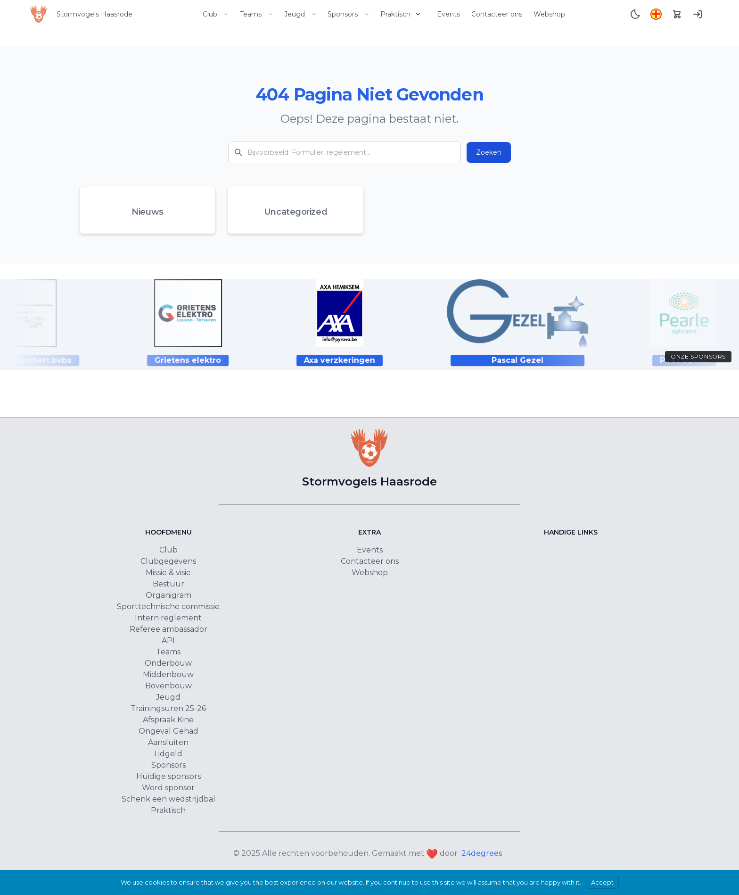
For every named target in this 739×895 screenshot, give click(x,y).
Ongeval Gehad (168, 731)
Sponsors (348, 14)
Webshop (549, 14)
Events (448, 14)
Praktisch (401, 14)
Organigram (168, 595)
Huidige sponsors (168, 776)
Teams (256, 14)
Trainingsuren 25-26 (168, 708)
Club (216, 14)
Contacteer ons (496, 14)
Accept (602, 882)
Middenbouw (168, 674)
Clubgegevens (168, 561)
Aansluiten (168, 742)
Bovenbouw (168, 685)
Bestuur (168, 583)
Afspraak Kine (168, 719)
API (168, 640)
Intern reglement (168, 617)
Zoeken (488, 152)
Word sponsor (168, 787)
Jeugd (300, 14)
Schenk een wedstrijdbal (168, 799)
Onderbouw (168, 663)
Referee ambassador (168, 629)
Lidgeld (168, 753)
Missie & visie (168, 572)
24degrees (481, 853)
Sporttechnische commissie (168, 606)
